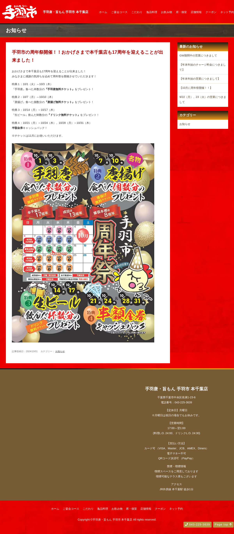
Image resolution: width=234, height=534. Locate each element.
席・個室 (181, 12)
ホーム (103, 12)
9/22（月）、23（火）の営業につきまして (202, 99)
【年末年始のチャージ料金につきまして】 (202, 67)
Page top (223, 524)
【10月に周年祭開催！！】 (196, 87)
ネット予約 (227, 12)
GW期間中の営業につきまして (198, 55)
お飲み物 (166, 12)
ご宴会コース (119, 12)
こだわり (136, 12)
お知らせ (60, 351)
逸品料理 (151, 12)
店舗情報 (196, 12)
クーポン (211, 12)
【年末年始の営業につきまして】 (199, 78)
